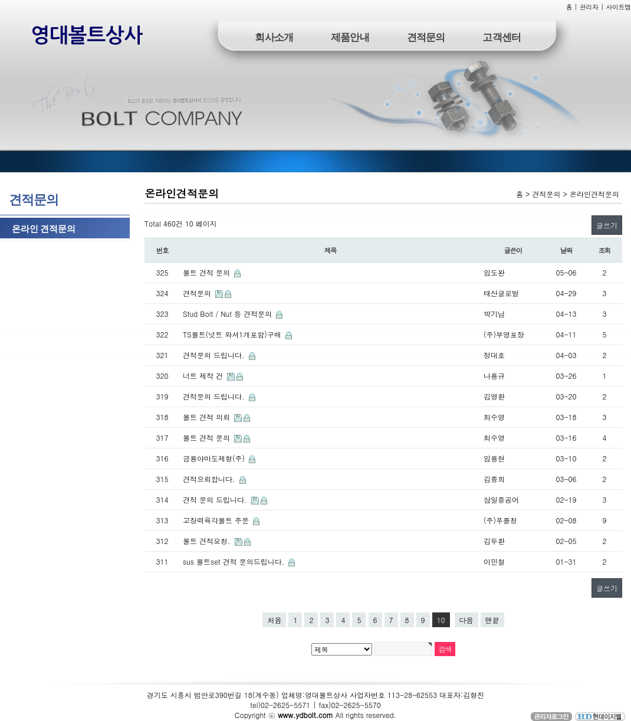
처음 (274, 620)
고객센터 (501, 37)
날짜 (566, 250)
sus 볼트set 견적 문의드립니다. (235, 561)
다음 (466, 620)
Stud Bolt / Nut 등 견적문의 (228, 314)
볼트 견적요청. (208, 541)
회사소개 (274, 37)
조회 (605, 250)
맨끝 (492, 620)
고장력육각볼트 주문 (217, 520)
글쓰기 (606, 225)
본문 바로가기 (0, 0)
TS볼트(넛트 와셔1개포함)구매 (233, 334)
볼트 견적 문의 (207, 272)
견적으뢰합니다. (210, 479)
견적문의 (426, 37)
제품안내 (350, 37)
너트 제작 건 (204, 376)
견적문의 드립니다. (215, 355)
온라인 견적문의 (43, 228)
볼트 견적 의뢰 (207, 417)
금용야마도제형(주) (215, 458)
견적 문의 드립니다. (216, 499)
